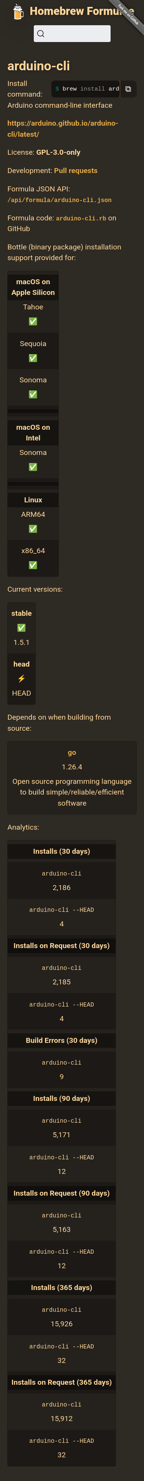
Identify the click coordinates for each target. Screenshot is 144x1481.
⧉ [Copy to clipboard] (128, 89)
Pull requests (76, 170)
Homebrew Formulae (82, 11)
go (72, 752)
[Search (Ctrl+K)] (72, 33)
